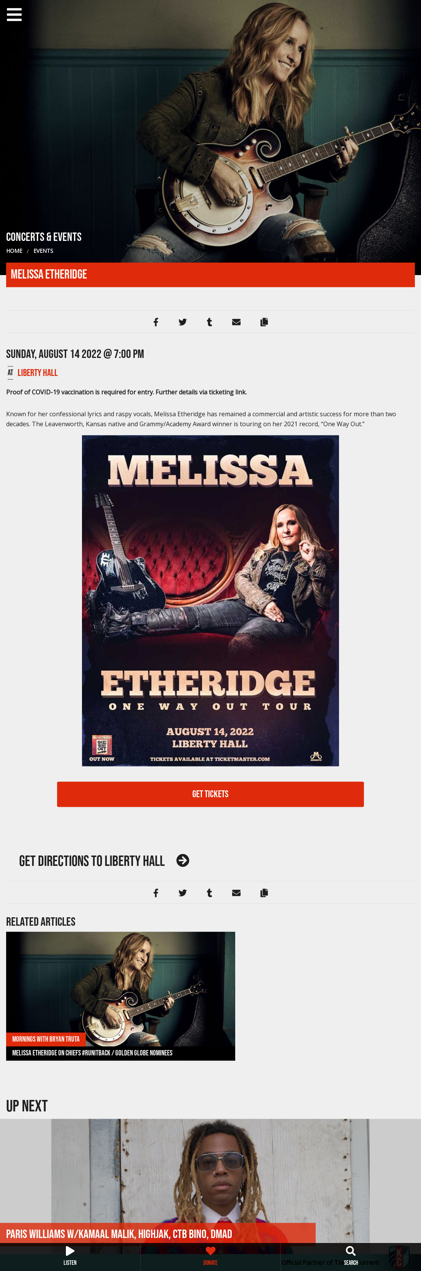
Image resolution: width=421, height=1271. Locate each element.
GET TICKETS (210, 794)
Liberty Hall (38, 373)
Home (14, 250)
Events (43, 250)
